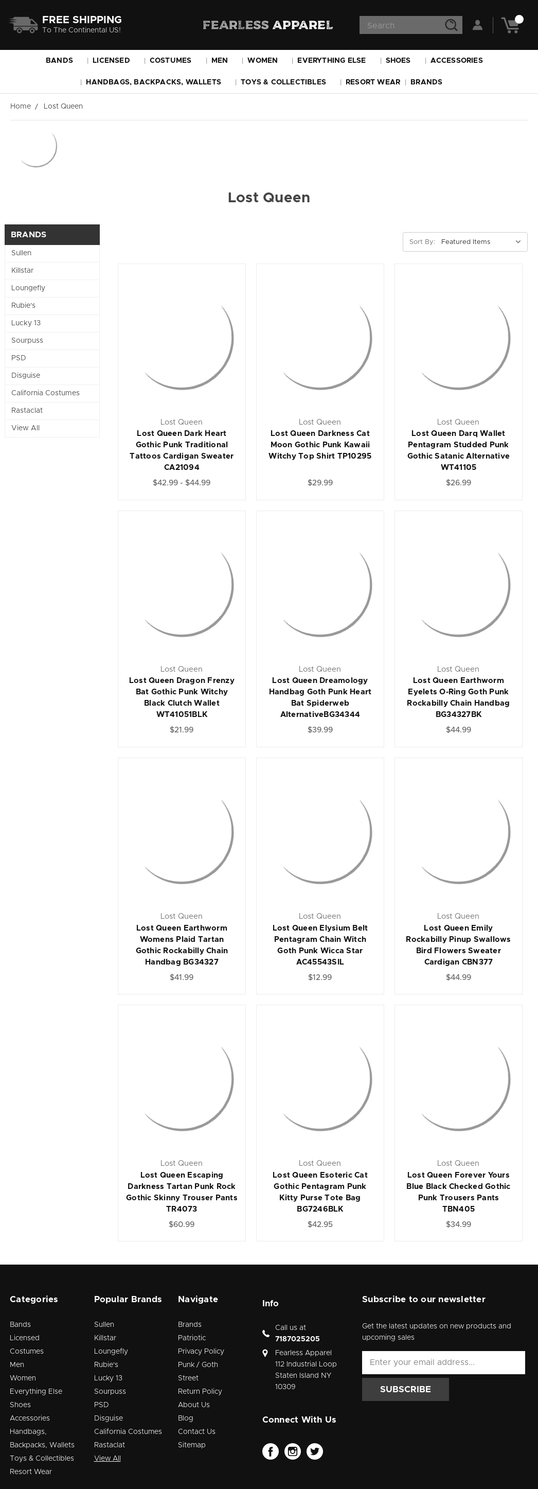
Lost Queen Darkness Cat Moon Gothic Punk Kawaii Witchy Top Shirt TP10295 (319, 445)
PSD (18, 358)
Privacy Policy (201, 1351)
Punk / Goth (198, 1365)
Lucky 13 (26, 323)
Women (267, 60)
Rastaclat (27, 410)
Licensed (116, 60)
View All (25, 428)
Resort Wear (373, 82)
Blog (185, 1418)
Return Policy (200, 1391)
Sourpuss (27, 340)
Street (188, 1378)
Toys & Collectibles (288, 82)
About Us (194, 1405)
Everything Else (336, 60)
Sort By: (422, 242)
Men (224, 60)
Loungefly (28, 288)
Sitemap (192, 1445)
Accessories (461, 60)
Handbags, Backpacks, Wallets (158, 82)
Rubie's (23, 305)
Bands (64, 60)
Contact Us (197, 1431)
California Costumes (45, 393)
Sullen (21, 253)
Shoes (403, 60)
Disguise (25, 375)
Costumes (175, 60)
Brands (431, 82)
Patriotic (192, 1338)
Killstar (22, 270)
